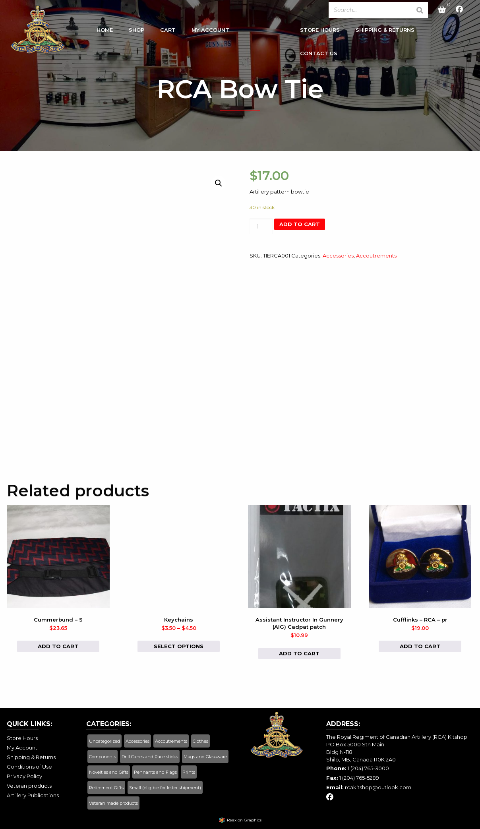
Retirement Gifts (106, 787)
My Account (210, 31)
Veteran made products (113, 803)
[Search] (420, 10)
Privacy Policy (24, 776)
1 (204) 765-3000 (368, 768)
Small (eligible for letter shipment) (165, 787)
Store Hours (320, 31)
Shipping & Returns (385, 31)
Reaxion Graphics (244, 820)
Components (102, 756)
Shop (136, 31)
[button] (218, 183)
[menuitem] (105, 33)
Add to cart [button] (58, 646)
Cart (168, 31)
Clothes (200, 741)
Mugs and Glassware (205, 756)
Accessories (338, 255)
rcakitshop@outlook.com (378, 787)
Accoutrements (376, 255)
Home (105, 31)
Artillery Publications (33, 795)
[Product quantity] (261, 226)
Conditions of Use (29, 766)
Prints (188, 772)
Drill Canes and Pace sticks (150, 756)
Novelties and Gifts (108, 772)
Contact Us (318, 54)
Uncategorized (104, 741)
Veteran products (29, 786)
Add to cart (299, 224)
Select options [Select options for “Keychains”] (178, 646)
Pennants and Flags (155, 772)
